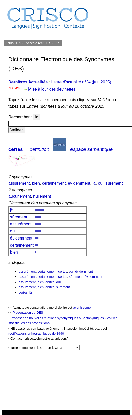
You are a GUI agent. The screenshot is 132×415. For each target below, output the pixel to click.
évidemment (79, 183)
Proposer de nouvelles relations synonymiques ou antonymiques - (58, 318)
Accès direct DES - (39, 43)
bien (36, 183)
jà (93, 183)
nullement (42, 196)
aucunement (19, 196)
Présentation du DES (28, 313)
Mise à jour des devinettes (52, 89)
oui (100, 183)
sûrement (114, 183)
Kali (58, 43)
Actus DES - (14, 43)
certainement (54, 183)
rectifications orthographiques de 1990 (36, 333)
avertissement (83, 307)
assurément (19, 183)
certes (15, 149)
